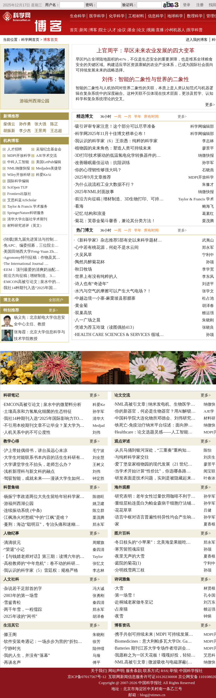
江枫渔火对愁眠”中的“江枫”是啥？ (36, 517)
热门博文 (84, 230)
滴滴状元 (12, 542)
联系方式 (151, 670)
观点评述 (122, 441)
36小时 (105, 116)
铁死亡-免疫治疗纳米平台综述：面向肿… (154, 425)
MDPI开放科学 (19, 155)
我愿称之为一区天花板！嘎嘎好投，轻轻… (155, 655)
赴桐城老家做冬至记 (134, 602)
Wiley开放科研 (19, 175)
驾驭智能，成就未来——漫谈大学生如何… (44, 478)
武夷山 (208, 240)
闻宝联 (209, 471)
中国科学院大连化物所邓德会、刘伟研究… (155, 418)
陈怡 (207, 450)
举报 (173, 670)
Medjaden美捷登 (48, 168)
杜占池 (208, 298)
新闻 (83, 30)
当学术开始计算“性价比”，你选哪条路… (153, 471)
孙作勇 (25, 124)
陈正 (54, 124)
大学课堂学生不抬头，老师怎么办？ (38, 464)
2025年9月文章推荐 (93, 177)
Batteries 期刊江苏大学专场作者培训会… (152, 648)
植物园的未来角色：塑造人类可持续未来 (113, 148)
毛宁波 (98, 450)
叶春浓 (209, 478)
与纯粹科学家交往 (132, 457)
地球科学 (175, 16)
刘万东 (209, 602)
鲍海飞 (208, 206)
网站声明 (116, 670)
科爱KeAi (43, 175)
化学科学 (117, 16)
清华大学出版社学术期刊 (27, 219)
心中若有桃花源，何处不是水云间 (107, 247)
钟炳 (207, 616)
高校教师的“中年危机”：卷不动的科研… (42, 563)
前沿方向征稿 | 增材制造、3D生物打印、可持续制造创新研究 (132, 199)
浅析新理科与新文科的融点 (29, 471)
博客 (93, 30)
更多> (210, 104)
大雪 (119, 588)
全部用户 (56, 300)
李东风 (208, 276)
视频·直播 (155, 30)
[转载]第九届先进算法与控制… (30, 239)
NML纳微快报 (18, 168)
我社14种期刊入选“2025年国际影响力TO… (43, 418)
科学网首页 (30, 40)
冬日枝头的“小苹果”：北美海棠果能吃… (153, 542)
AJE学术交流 (46, 155)
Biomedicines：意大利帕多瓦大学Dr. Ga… (153, 641)
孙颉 (210, 262)
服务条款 (134, 670)
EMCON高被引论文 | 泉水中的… (32, 281)
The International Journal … (26, 263)
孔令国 (209, 595)
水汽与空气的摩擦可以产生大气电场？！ (113, 291)
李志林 (208, 141)
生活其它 (11, 625)
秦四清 (98, 549)
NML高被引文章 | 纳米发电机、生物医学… (155, 404)
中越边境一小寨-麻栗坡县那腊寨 (105, 298)
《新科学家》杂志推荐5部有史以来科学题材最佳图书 (125, 240)
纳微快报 (206, 155)
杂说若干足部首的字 (23, 588)
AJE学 (209, 411)
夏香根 (209, 524)
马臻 (96, 655)
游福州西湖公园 (34, 101)
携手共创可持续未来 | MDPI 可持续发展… (154, 634)
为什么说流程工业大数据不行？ (104, 184)
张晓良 (208, 327)
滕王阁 (10, 634)
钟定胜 (98, 478)
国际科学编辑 (18, 181)
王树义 (98, 464)
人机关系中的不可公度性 (27, 432)
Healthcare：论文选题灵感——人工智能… (154, 432)
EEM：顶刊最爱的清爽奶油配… (31, 269)
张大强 (40, 124)
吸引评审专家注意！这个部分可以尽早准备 (115, 126)
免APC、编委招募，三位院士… (31, 245)
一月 (127, 116)
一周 (117, 116)
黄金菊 (81, 305)
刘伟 (96, 432)
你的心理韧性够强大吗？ (98, 170)
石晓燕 (208, 170)
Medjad (99, 425)
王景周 (40, 130)
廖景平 (208, 148)
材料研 (209, 418)
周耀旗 (98, 542)
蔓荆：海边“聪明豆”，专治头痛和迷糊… (42, 524)
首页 (74, 30)
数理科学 (195, 16)
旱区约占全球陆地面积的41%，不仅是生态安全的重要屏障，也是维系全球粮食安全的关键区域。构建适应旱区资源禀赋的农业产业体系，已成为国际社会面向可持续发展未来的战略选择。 (144, 64)
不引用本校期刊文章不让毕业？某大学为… (44, 425)
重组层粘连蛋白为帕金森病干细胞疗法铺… (155, 503)
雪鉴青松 (12, 602)
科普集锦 (11, 487)
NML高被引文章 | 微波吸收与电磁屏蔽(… (153, 662)
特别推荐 (11, 310)
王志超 (56, 130)
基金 (132, 30)
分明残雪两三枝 (130, 570)
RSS (164, 670)
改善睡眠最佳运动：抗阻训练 (102, 162)
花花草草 (123, 510)
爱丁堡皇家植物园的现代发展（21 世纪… (153, 464)
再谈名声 (12, 662)
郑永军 (208, 247)
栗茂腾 (208, 221)
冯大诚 (98, 588)
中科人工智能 (18, 162)
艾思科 (209, 655)
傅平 (96, 662)
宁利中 (208, 254)
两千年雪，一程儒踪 (23, 609)
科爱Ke (99, 404)
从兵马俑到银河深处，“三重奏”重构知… (153, 450)
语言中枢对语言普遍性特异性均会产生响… (155, 517)
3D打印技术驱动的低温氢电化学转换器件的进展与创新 (126, 155)
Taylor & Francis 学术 (196, 199)
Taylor (98, 556)
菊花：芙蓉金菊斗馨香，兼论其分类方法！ (115, 221)
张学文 (208, 291)
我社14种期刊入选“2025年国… (30, 287)
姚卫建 (98, 503)
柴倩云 (9, 124)
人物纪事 (11, 533)
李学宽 (208, 269)
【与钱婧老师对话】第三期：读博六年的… (44, 556)
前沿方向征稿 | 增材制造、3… (30, 275)
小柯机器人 (175, 30)
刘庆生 (209, 457)
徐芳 (96, 641)
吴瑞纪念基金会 (48, 149)
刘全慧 (98, 457)
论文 (141, 30)
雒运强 (208, 313)
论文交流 (122, 395)
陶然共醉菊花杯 (90, 262)
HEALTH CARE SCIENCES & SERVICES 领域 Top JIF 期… (129, 334)
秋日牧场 (83, 269)
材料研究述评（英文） (25, 225)
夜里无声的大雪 (130, 556)
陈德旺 (98, 496)
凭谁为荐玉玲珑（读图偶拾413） (105, 327)
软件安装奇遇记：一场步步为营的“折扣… (43, 641)
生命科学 (78, 16)
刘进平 (208, 284)
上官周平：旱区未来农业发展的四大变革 (146, 51)
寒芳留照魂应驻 (130, 549)
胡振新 (9, 130)
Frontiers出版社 (19, 194)
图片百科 (122, 533)
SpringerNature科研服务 (25, 213)
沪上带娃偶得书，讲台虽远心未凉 (35, 450)
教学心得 (11, 441)
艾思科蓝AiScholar (22, 200)
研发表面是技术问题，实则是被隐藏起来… (155, 478)
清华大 (98, 418)
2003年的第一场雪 (21, 595)
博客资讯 (122, 625)
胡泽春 (208, 305)
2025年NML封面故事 (94, 191)
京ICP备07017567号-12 (86, 676)
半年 (137, 116)
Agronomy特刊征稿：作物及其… (32, 257)
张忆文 (98, 563)
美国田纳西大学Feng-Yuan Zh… (31, 251)
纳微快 (209, 404)
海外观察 (122, 487)
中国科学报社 (191, 670)
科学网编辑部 (202, 126)
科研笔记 (11, 395)
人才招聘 (14, 149)
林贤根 (209, 588)
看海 (79, 206)
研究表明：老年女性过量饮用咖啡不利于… (155, 496)
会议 (122, 30)
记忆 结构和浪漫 (90, 213)
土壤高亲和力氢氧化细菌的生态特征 (38, 411)
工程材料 (136, 16)
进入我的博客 (197, 40)
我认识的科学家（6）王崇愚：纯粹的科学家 (116, 141)
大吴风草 (83, 254)
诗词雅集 (122, 579)
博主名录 (11, 300)
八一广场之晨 (87, 320)
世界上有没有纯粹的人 (96, 276)
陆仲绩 (98, 648)
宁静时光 (12, 648)
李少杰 (25, 130)
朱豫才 (208, 184)
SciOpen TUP (17, 187)
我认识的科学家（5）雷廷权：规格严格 (41, 570)
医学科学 (97, 16)
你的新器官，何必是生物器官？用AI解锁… (155, 411)
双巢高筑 (83, 313)
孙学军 (208, 162)
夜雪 (119, 616)
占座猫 (121, 609)
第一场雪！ (125, 595)
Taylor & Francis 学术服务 (27, 206)
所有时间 (151, 116)
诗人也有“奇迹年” (91, 284)
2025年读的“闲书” (20, 616)
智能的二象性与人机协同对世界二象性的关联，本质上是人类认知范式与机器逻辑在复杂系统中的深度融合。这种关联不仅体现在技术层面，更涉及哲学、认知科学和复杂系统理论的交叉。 (144, 93)
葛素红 (208, 213)
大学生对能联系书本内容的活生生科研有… (44, 457)
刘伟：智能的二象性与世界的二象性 (145, 79)
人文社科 (11, 579)
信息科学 (156, 16)
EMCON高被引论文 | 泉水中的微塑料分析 (42, 404)
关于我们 (98, 670)
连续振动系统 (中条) (23, 510)
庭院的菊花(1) (128, 563)
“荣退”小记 (14, 549)
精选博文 (84, 116)
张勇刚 (98, 595)
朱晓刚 (208, 320)
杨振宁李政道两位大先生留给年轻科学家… (44, 496)
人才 (112, 30)
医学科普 (195, 30)
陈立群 (98, 510)
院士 (103, 30)
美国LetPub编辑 (48, 162)
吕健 (207, 510)
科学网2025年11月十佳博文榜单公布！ (111, 133)
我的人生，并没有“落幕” (27, 655)
